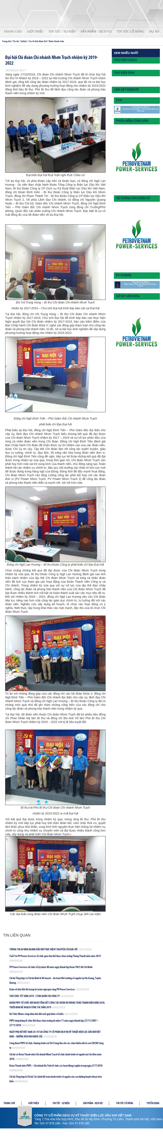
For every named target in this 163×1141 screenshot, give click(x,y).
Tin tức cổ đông (130, 31)
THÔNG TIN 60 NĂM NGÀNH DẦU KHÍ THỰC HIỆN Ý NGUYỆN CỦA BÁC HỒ (43, 949)
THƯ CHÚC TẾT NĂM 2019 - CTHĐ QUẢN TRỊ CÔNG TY (34, 996)
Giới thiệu (35, 31)
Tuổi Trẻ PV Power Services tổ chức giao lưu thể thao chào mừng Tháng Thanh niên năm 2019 (55, 956)
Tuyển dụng (153, 1103)
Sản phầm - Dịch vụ (93, 1103)
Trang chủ (13, 31)
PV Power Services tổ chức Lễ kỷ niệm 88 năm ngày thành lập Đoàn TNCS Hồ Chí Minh (50, 967)
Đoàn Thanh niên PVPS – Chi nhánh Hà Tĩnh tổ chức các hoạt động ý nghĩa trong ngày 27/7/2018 (55, 1065)
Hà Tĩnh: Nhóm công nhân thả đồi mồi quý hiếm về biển (36, 1014)
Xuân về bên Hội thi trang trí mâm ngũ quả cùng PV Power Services (42, 989)
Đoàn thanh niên (56, 41)
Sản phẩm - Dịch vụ (96, 31)
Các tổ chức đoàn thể (38, 41)
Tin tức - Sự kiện (62, 31)
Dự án (154, 31)
